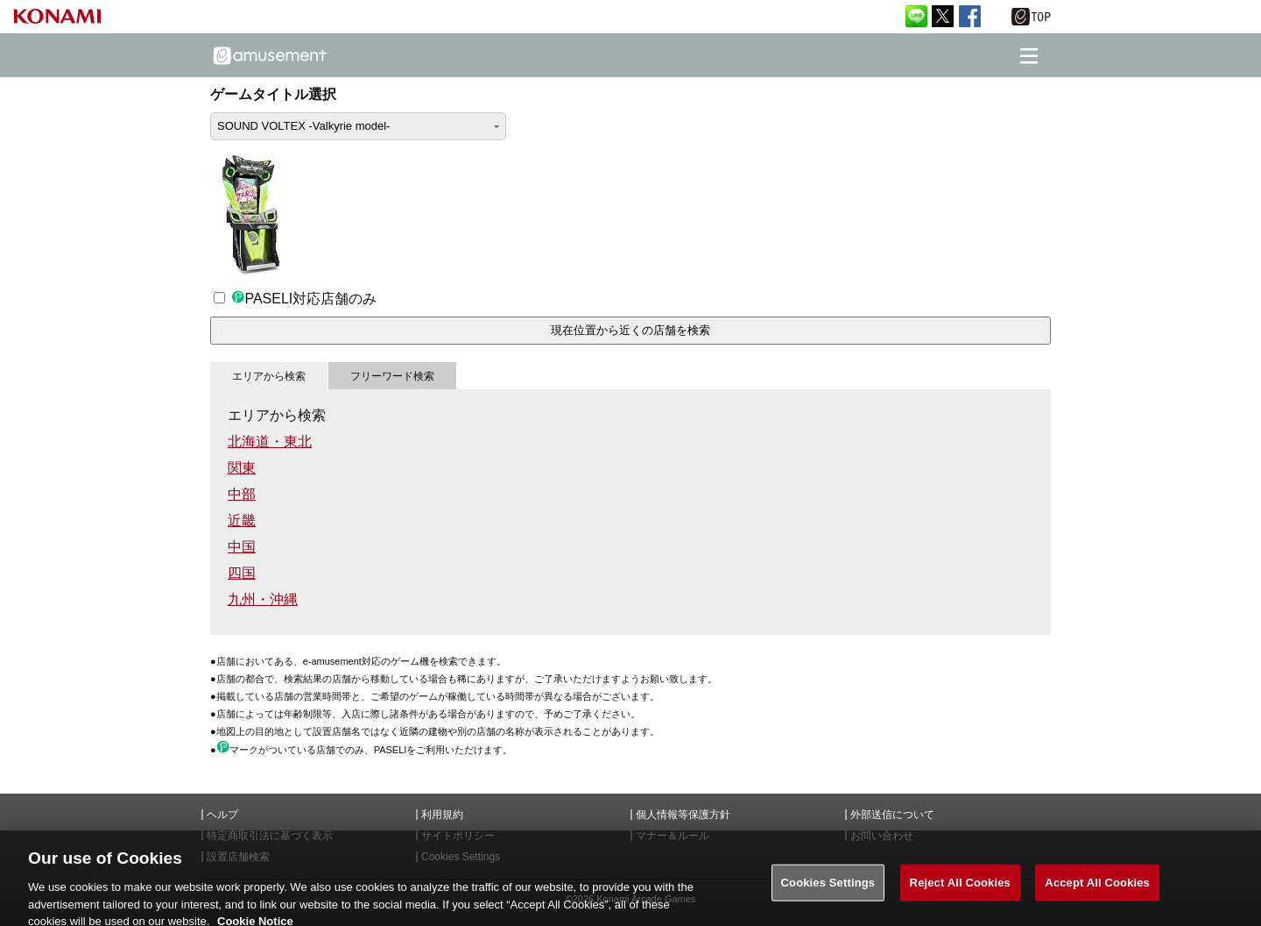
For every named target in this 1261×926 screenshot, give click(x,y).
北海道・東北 (270, 441)
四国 (242, 573)
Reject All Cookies (960, 888)
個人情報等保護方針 (683, 814)
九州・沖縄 (263, 599)
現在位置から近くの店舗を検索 (630, 330)
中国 (242, 546)
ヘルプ (222, 814)
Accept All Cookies (1097, 888)
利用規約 (442, 814)
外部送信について (892, 814)
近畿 (242, 520)
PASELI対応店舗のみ (295, 298)
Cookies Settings (828, 888)
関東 (242, 467)
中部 (242, 494)
